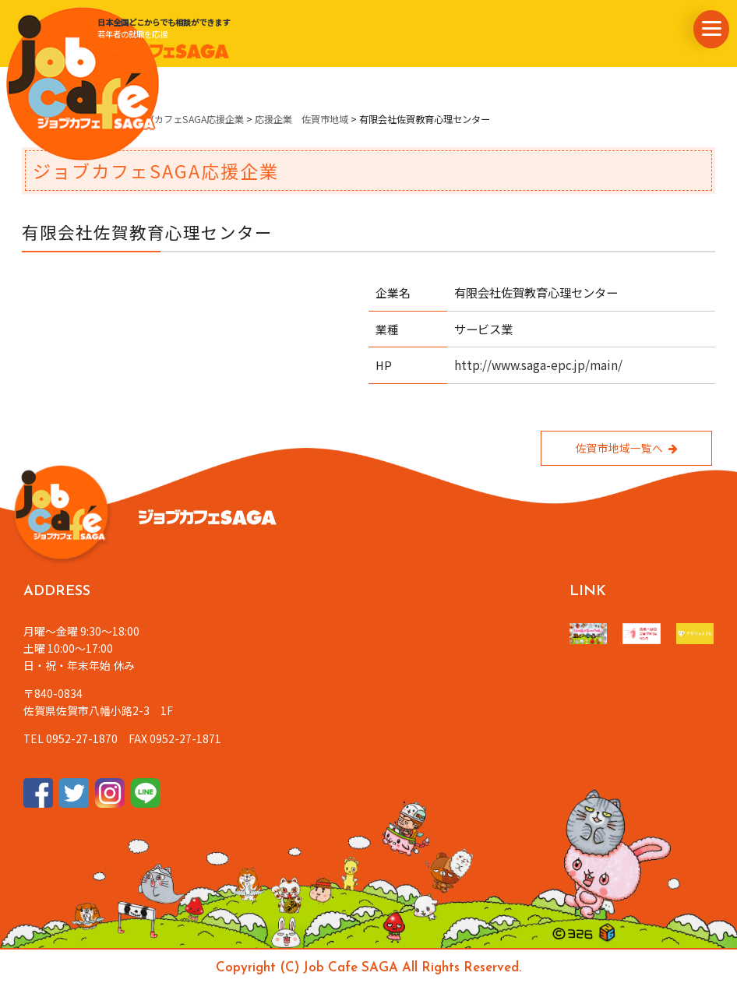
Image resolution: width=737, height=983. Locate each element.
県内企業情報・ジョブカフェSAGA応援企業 (152, 119)
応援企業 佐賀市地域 (301, 119)
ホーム (36, 119)
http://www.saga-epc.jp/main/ (538, 364)
